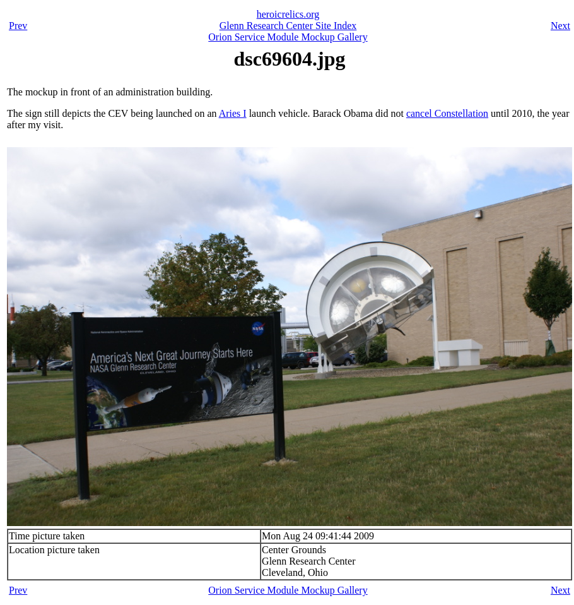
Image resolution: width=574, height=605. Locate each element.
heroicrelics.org (288, 14)
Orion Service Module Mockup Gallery (287, 37)
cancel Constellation (447, 113)
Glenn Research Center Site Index (288, 25)
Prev (18, 25)
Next (560, 25)
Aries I (233, 113)
